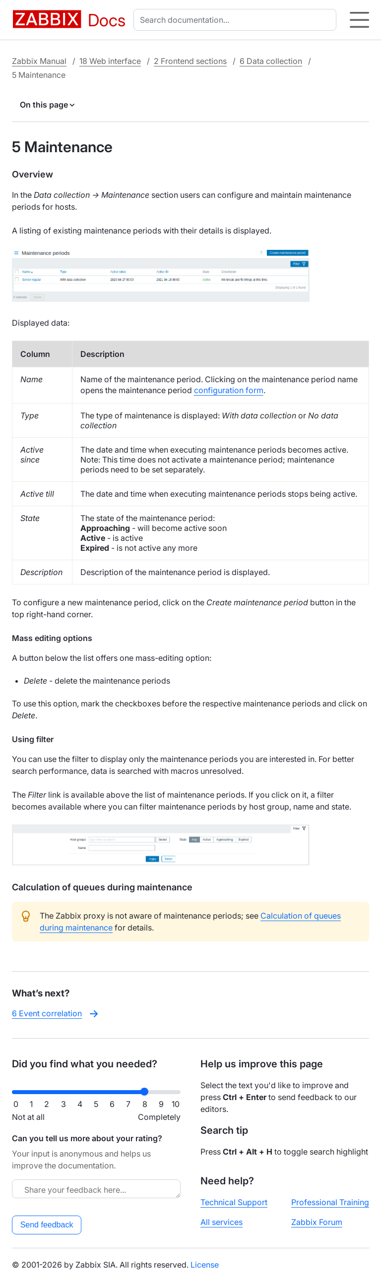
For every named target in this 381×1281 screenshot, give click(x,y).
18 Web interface (110, 61)
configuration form (228, 390)
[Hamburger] (359, 20)
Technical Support (233, 1202)
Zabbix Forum (316, 1222)
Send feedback (46, 1225)
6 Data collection (271, 61)
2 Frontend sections (190, 61)
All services (221, 1222)
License (204, 1265)
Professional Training (330, 1202)
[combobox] (236, 19)
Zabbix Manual (39, 61)
